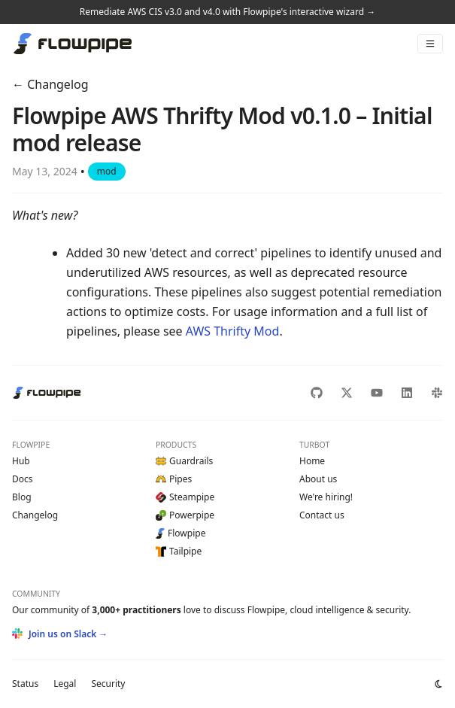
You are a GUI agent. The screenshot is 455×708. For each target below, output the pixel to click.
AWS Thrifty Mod (233, 331)
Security (108, 683)
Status (25, 683)
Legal (64, 683)
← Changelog (50, 84)
